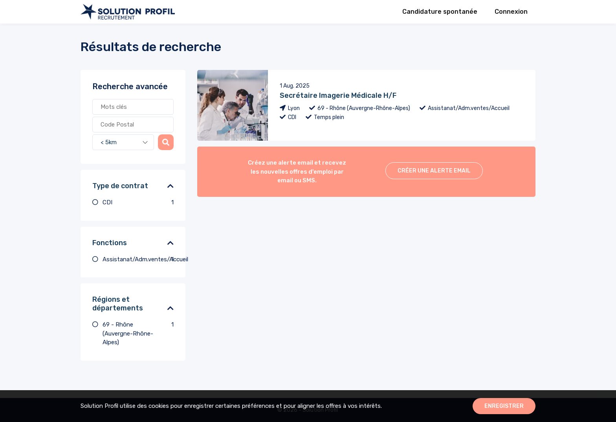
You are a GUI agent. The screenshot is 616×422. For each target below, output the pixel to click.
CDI (138, 202)
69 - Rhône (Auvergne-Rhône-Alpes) (138, 333)
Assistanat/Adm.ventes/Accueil (138, 259)
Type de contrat (120, 186)
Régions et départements (117, 303)
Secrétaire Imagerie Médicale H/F (338, 95)
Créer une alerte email (434, 170)
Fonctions (109, 243)
